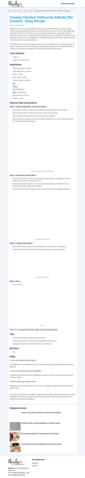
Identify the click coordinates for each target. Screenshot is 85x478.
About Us (35, 463)
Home (10, 11)
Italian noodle (27, 11)
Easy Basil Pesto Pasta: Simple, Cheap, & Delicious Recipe (38, 329)
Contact (34, 465)
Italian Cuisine (67, 3)
